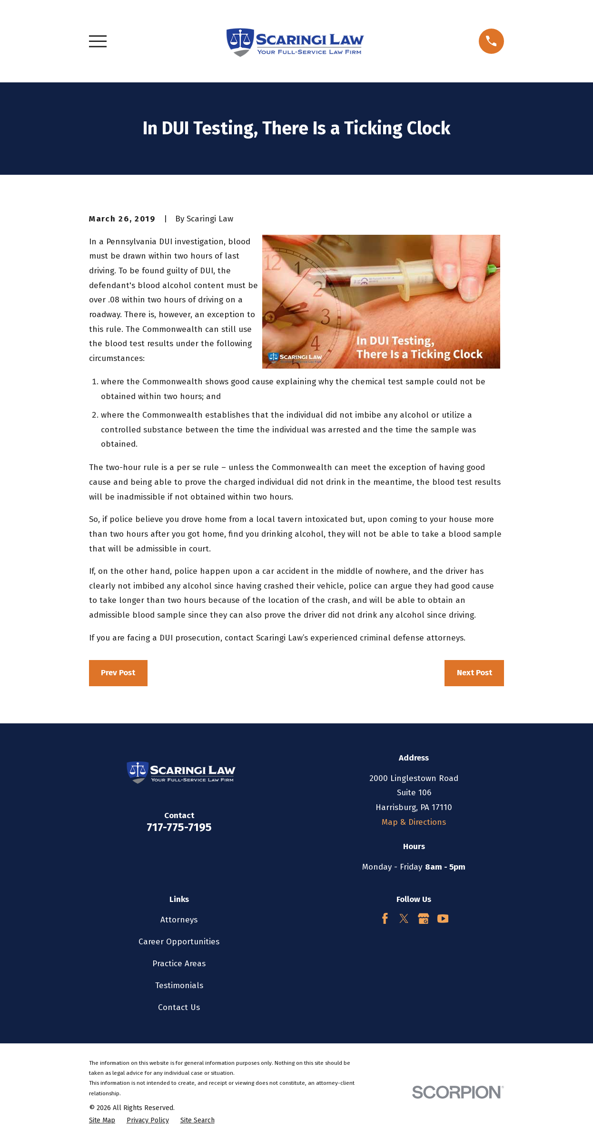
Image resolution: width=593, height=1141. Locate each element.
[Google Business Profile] (423, 918)
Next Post (474, 673)
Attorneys (179, 920)
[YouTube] (443, 918)
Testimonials (179, 986)
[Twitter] (404, 918)
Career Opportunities (178, 942)
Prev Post (118, 673)
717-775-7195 (179, 827)
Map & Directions (414, 822)
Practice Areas (179, 964)
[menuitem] (102, 1120)
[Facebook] (385, 918)
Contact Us (179, 1007)
